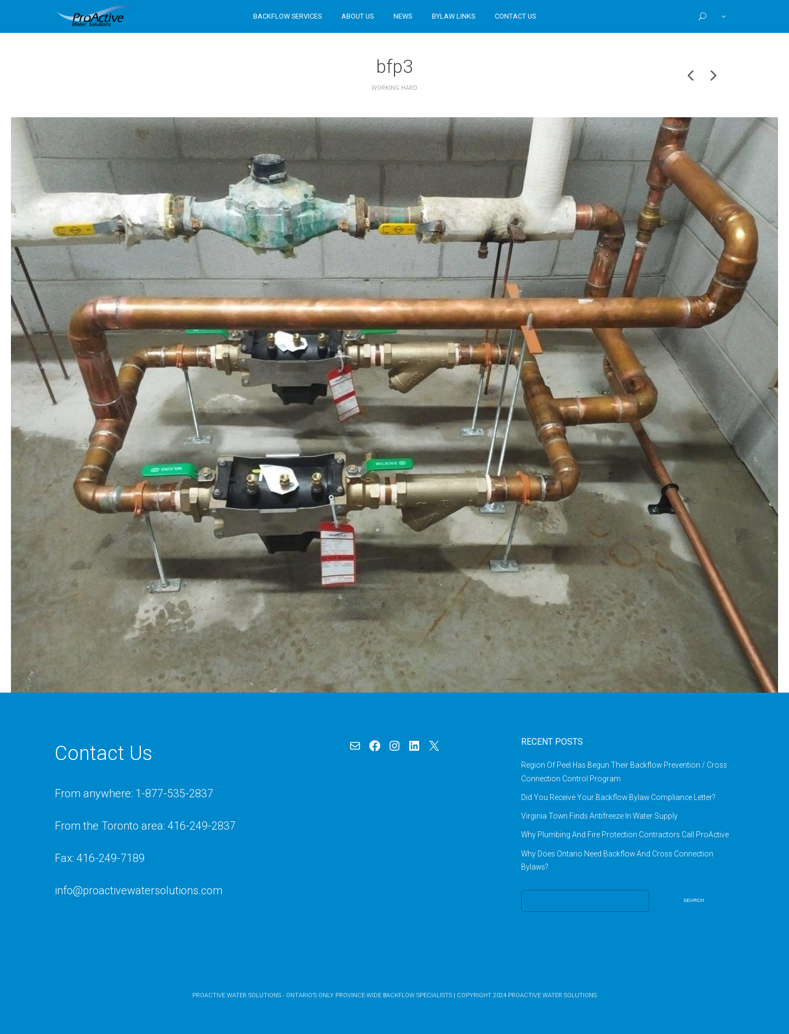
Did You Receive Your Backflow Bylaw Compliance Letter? (618, 797)
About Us (357, 16)
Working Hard (394, 88)
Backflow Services (287, 16)
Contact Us (515, 16)
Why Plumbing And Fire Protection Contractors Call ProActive (625, 834)
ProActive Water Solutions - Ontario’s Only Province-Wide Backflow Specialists (322, 995)
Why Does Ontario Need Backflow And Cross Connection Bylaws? (617, 860)
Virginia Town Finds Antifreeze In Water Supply (599, 816)
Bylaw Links (453, 16)
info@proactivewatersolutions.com (138, 890)
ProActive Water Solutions (552, 995)
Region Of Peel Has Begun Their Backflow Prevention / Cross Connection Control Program (624, 771)
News (402, 16)
